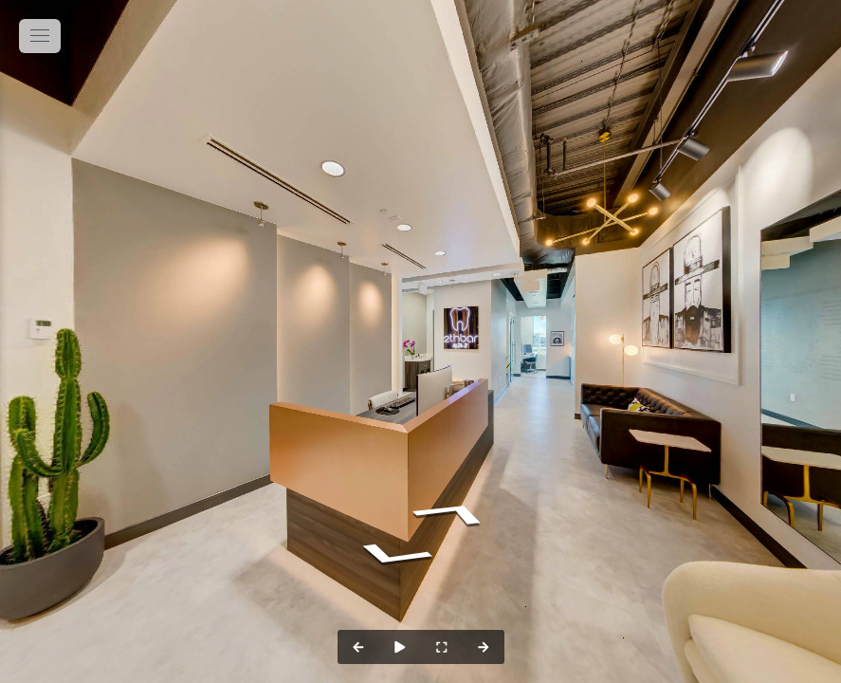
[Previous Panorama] (358, 647)
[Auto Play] (400, 647)
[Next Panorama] (483, 647)
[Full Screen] (442, 647)
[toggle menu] (40, 36)
